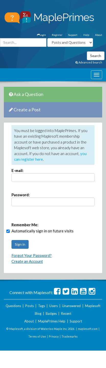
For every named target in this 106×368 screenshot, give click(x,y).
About (98, 34)
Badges (51, 313)
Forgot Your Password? (31, 255)
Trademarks (70, 336)
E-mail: (17, 170)
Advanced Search (88, 62)
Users (53, 306)
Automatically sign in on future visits (42, 231)
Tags (41, 306)
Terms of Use (37, 336)
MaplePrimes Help (51, 321)
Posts (29, 306)
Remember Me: (24, 224)
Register (57, 34)
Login (41, 34)
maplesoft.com (88, 328)
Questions (13, 306)
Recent (66, 313)
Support (72, 34)
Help (86, 34)
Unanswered (71, 306)
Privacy (54, 336)
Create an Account (27, 261)
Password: (20, 194)
